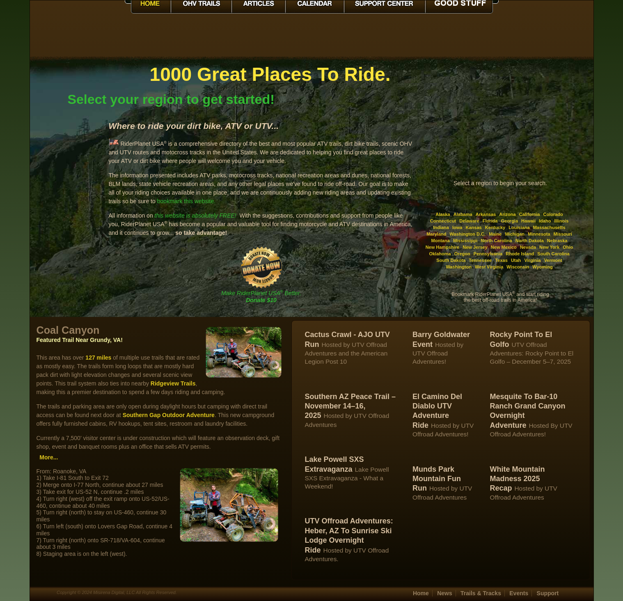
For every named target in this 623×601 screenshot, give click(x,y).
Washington (459, 266)
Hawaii (528, 220)
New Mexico (504, 247)
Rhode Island (520, 253)
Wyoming (542, 266)
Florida (490, 220)
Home (421, 593)
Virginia (532, 260)
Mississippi (465, 240)
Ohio (568, 247)
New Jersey (475, 247)
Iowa (457, 227)
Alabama (463, 214)
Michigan (515, 234)
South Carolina (553, 253)
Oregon (462, 253)
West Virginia (489, 266)
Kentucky (495, 227)
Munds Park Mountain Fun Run (436, 479)
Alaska (442, 214)
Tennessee (480, 260)
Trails (480, 593)
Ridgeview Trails (173, 383)
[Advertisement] (69, 186)
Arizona (507, 214)
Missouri (563, 234)
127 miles (98, 357)
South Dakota (450, 260)
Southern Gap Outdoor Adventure (169, 415)
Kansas (474, 227)
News (444, 593)
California (529, 214)
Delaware (469, 220)
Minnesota (539, 234)
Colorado (553, 214)
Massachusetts (549, 227)
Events (518, 593)
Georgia (509, 220)
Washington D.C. (468, 234)
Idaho (545, 220)
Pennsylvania (488, 253)
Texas (501, 260)
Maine (495, 234)
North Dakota (529, 240)
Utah (516, 260)
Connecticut (443, 220)
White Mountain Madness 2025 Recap (517, 479)
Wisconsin (517, 266)
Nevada (528, 247)
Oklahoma (440, 253)
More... (48, 457)
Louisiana (518, 227)
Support (548, 593)
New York (549, 247)
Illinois (561, 220)
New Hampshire (443, 247)
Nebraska (557, 240)
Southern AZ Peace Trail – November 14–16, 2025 (350, 406)
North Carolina (496, 240)
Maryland (436, 234)
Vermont (553, 260)
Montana (440, 240)
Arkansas (486, 214)
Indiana (441, 227)
